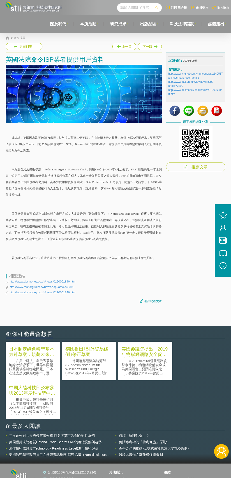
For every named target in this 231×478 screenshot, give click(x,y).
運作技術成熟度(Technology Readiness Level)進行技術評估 (53, 410)
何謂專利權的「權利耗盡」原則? (143, 403)
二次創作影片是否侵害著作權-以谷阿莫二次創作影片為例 (52, 397)
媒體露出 (216, 24)
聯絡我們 (118, 453)
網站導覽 (118, 459)
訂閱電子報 (179, 7)
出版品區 (148, 24)
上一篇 (124, 45)
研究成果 (118, 24)
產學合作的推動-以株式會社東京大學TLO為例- (154, 410)
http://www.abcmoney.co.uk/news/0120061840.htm (42, 281)
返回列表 (25, 46)
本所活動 (88, 24)
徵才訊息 (118, 447)
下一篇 (149, 45)
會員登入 (202, 7)
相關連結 (194, 440)
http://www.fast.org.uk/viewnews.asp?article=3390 (41, 287)
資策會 (171, 440)
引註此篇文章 (153, 301)
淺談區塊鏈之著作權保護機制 (141, 416)
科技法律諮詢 (182, 24)
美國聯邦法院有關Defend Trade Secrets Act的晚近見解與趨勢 (55, 403)
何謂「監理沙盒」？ (134, 397)
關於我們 (58, 24)
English (223, 7)
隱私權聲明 (119, 440)
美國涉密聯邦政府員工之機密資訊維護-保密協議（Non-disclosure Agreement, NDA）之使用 (58, 416)
